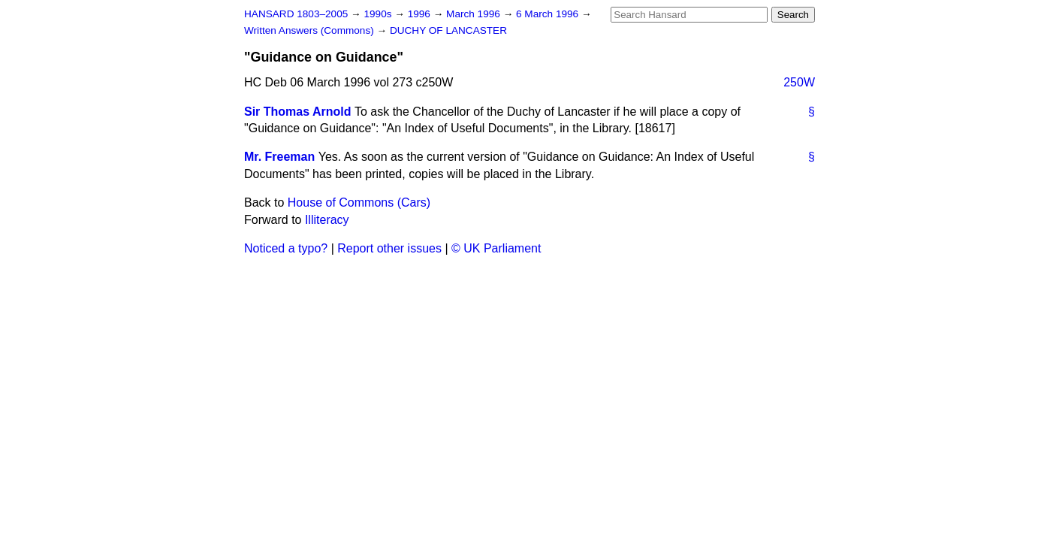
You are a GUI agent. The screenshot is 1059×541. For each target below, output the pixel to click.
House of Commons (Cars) (359, 202)
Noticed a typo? (285, 248)
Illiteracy (327, 219)
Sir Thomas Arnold (297, 111)
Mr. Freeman (279, 156)
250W (799, 82)
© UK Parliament (496, 248)
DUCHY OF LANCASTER (448, 30)
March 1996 (474, 14)
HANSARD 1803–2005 (296, 14)
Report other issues (389, 248)
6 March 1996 (548, 14)
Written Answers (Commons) (310, 30)
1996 (420, 14)
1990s (379, 14)
